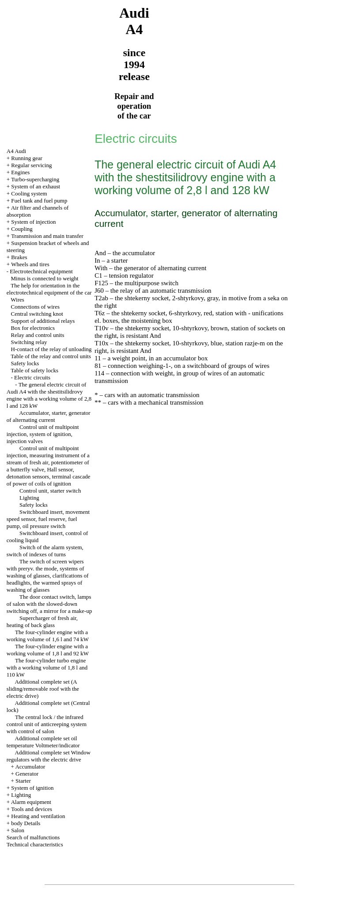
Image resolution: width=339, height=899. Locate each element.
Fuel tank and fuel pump (39, 200)
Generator (26, 773)
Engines (20, 172)
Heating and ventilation (38, 816)
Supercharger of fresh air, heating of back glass (42, 621)
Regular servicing (31, 165)
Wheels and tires (30, 264)
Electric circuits (32, 377)
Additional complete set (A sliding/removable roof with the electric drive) (43, 688)
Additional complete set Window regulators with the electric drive (48, 756)
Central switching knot (37, 313)
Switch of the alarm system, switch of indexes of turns (45, 551)
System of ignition (32, 787)
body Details (25, 823)
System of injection (33, 221)
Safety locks (25, 363)
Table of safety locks (34, 370)
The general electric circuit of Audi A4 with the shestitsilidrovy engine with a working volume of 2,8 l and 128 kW (49, 395)
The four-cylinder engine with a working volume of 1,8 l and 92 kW (48, 650)
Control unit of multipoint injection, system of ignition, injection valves (43, 434)
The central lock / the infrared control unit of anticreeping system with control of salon (47, 724)
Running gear (26, 158)
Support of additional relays (43, 321)
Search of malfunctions (33, 837)
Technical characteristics (35, 844)
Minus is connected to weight (45, 278)
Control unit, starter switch (50, 490)
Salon (17, 830)
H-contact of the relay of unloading (51, 349)
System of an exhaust (35, 186)
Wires (17, 299)
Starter (23, 780)
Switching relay (29, 342)
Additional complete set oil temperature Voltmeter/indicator (43, 742)
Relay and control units (37, 335)
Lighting (29, 497)
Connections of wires (35, 306)
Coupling (21, 229)
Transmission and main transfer (47, 236)
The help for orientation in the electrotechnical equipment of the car (49, 289)
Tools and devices (31, 809)
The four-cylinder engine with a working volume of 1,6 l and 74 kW (48, 636)
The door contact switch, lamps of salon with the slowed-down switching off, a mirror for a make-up (49, 603)
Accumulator (30, 766)
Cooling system (29, 193)
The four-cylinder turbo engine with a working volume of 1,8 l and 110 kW (47, 667)
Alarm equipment (31, 802)
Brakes (19, 257)
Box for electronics (33, 328)
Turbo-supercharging (35, 179)
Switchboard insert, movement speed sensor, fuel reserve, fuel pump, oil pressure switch (48, 519)
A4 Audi (16, 151)
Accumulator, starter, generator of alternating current (48, 416)
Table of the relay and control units (51, 356)
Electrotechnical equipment (41, 271)
